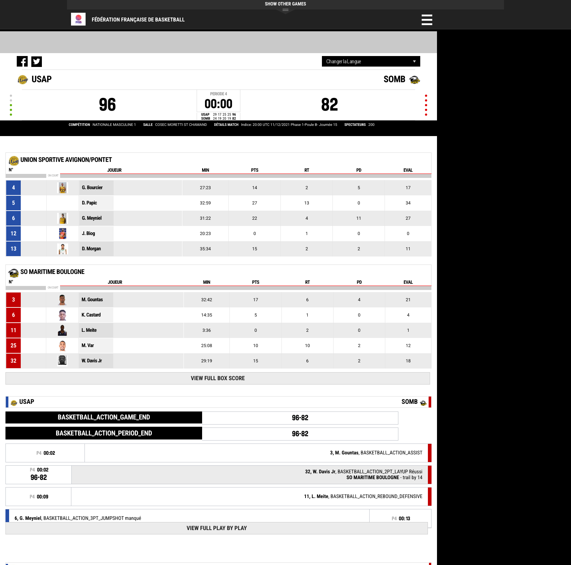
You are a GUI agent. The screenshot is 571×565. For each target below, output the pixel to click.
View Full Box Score (218, 378)
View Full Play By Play (216, 528)
